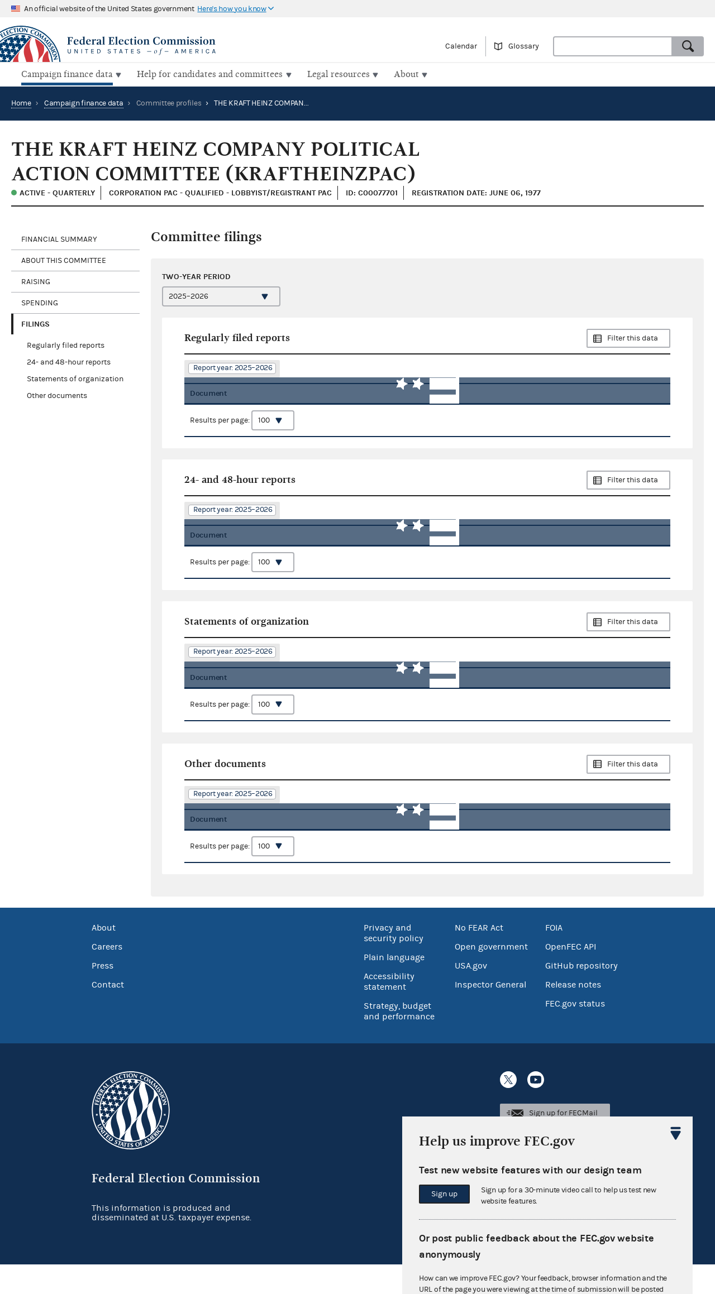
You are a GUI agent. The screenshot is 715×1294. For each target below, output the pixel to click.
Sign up (444, 1194)
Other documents (57, 394)
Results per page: (242, 427)
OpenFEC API (570, 977)
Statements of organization (75, 377)
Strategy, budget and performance (399, 1041)
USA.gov (471, 996)
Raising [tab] (35, 280)
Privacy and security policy (393, 963)
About (104, 958)
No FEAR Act (479, 958)
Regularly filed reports (65, 344)
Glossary (523, 46)
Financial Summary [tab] (59, 237)
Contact (108, 1015)
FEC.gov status (575, 1034)
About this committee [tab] (63, 259)
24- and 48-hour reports (69, 361)
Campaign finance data (83, 102)
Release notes (573, 1015)
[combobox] (613, 46)
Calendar (461, 46)
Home (21, 102)
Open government (491, 977)
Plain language (394, 988)
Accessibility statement (389, 1011)
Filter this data (632, 337)
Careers (107, 977)
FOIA (554, 958)
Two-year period (196, 275)
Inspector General (490, 1015)
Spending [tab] (39, 301)
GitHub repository (581, 996)
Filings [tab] (35, 322)
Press (102, 996)
